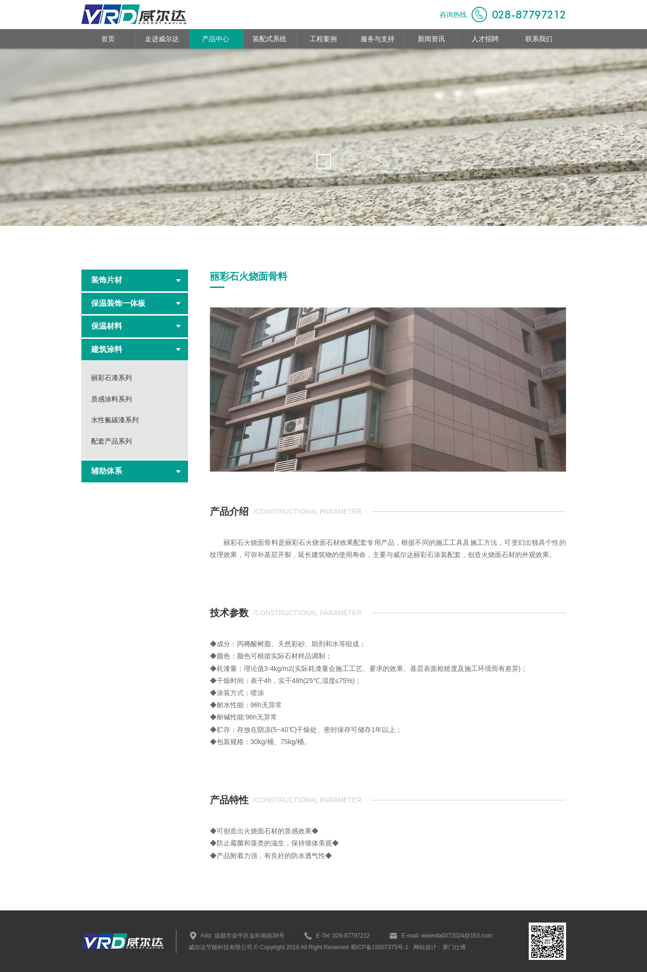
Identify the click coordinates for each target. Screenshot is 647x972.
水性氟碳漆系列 (115, 420)
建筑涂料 (136, 349)
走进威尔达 (162, 39)
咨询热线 (503, 14)
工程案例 (323, 39)
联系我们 (538, 39)
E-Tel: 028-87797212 (337, 935)
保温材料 (136, 326)
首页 (108, 39)
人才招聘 (485, 39)
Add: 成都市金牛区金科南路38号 (236, 935)
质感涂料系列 (111, 399)
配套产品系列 (111, 441)
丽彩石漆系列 (111, 378)
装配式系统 (269, 39)
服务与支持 (378, 39)
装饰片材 (136, 280)
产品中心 (215, 39)
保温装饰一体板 (136, 303)
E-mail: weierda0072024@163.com (440, 935)
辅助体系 (136, 471)
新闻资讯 (431, 39)
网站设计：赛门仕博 (439, 947)
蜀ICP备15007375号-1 (378, 947)
